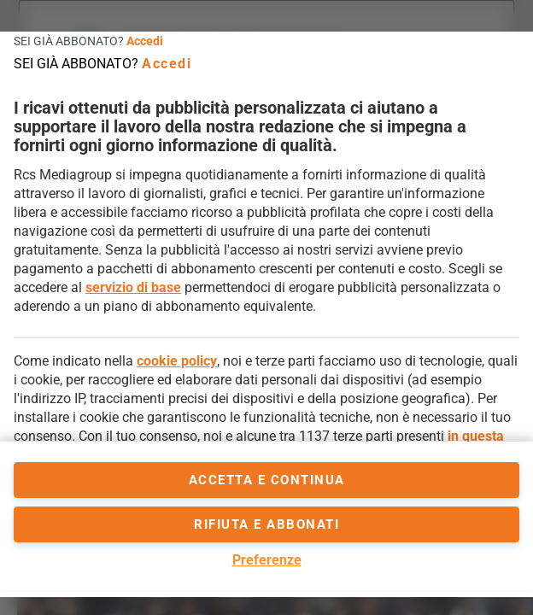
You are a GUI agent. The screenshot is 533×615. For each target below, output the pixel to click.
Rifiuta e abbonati (266, 524)
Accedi (144, 41)
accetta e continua (267, 480)
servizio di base (133, 287)
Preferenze (267, 560)
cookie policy (177, 361)
